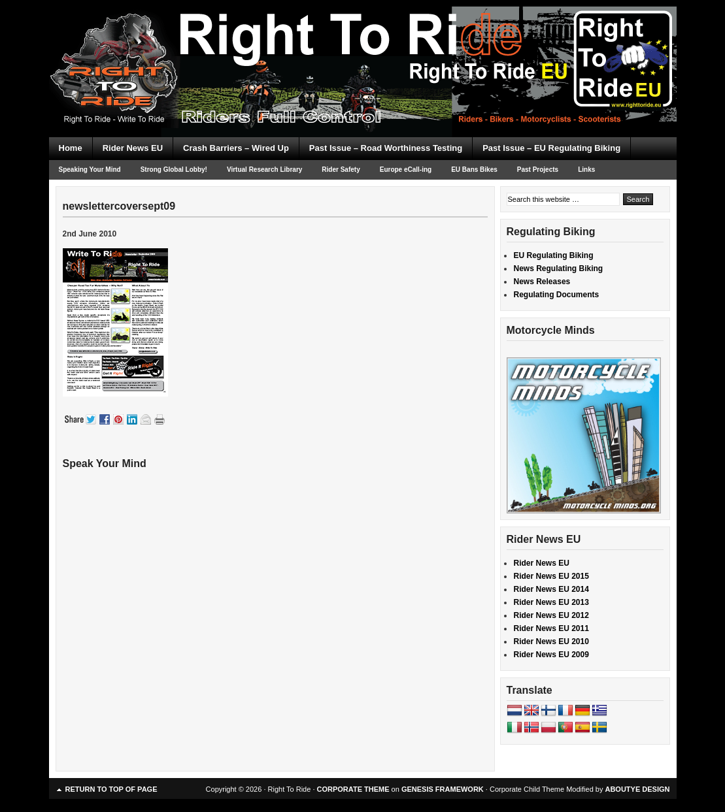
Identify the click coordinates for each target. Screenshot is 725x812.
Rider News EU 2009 (551, 654)
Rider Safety (341, 169)
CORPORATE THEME (353, 789)
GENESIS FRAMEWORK (442, 789)
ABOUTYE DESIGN (637, 789)
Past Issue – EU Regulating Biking (551, 148)
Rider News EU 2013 (551, 602)
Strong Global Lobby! (174, 169)
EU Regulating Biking (554, 255)
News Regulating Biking (558, 268)
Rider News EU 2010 (551, 641)
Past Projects (537, 169)
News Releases (542, 281)
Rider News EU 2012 (551, 615)
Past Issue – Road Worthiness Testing (385, 148)
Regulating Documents (556, 294)
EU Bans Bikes (474, 169)
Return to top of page (111, 789)
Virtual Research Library (264, 169)
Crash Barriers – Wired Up (236, 148)
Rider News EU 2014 (551, 589)
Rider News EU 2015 (551, 576)
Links (586, 169)
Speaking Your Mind (90, 169)
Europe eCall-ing (405, 169)
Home (70, 148)
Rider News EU (133, 148)
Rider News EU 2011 (551, 628)
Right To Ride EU (363, 46)
